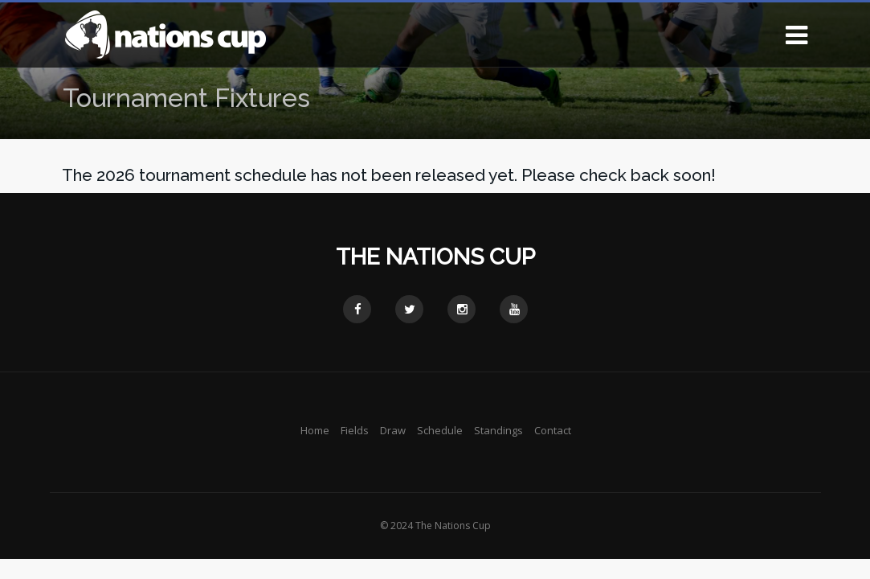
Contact (552, 430)
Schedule (440, 430)
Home (314, 430)
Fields (355, 430)
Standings (498, 430)
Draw (393, 430)
